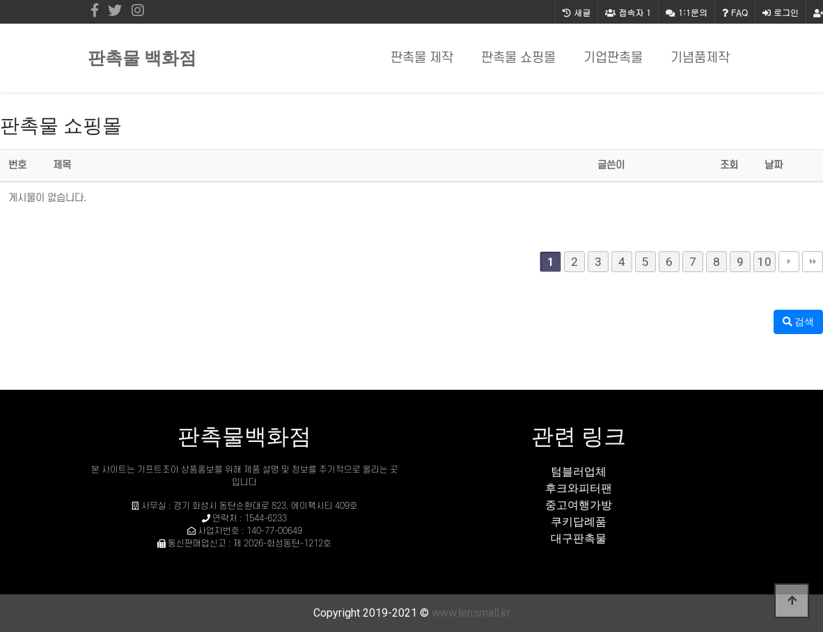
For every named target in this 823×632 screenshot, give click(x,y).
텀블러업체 (578, 471)
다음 (788, 261)
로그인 (780, 12)
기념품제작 (700, 58)
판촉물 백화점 (142, 58)
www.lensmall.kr (471, 612)
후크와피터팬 (578, 488)
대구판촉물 (578, 538)
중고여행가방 (578, 505)
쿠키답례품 (578, 521)
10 (764, 262)
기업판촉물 (613, 58)
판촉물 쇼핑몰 (518, 58)
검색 (798, 321)
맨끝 (812, 261)
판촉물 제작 (422, 58)
